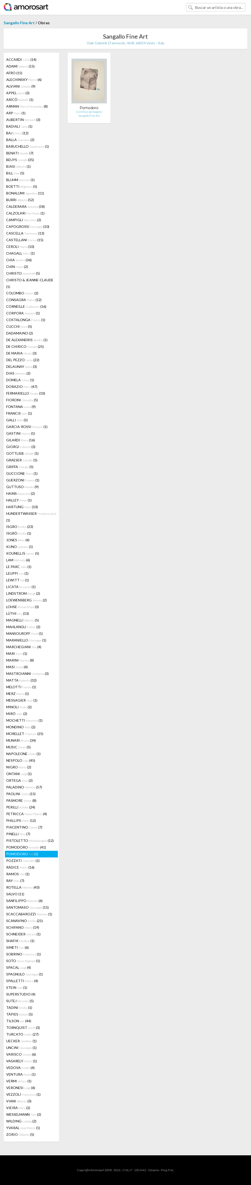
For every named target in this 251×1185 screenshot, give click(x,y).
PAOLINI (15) (21, 794)
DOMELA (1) (20, 380)
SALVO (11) (15, 894)
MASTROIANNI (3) (27, 673)
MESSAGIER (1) (21, 700)
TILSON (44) (18, 1021)
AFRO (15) (14, 73)
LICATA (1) (21, 587)
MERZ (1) (17, 693)
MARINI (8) (20, 660)
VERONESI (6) (20, 1088)
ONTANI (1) (19, 774)
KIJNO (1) (19, 547)
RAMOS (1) (17, 874)
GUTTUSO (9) (22, 487)
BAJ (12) (17, 133)
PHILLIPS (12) (21, 820)
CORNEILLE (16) (26, 306)
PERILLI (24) (20, 807)
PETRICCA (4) (26, 814)
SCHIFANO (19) (22, 927)
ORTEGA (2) (19, 780)
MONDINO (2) (20, 727)
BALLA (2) (20, 140)
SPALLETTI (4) (22, 981)
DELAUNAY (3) (21, 366)
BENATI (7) (19, 153)
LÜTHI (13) (17, 613)
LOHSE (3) (22, 607)
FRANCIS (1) (19, 413)
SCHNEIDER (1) (23, 934)
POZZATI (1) (23, 860)
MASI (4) (17, 667)
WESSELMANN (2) (23, 1114)
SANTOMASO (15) (27, 907)
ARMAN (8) (27, 106)
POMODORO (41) (26, 847)
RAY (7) (15, 880)
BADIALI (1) (19, 126)
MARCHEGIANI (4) (23, 647)
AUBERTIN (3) (23, 120)
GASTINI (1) (20, 433)
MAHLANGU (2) (23, 627)
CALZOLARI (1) (25, 213)
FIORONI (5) (22, 400)
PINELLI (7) (18, 834)
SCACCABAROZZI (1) (29, 914)
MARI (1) (16, 653)
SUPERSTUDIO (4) (20, 994)
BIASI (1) (18, 166)
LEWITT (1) (17, 580)
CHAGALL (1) (20, 253)
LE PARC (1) (18, 567)
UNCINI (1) (21, 1047)
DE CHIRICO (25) (25, 346)
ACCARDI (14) (21, 59)
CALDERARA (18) (25, 206)
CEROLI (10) (20, 246)
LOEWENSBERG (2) (26, 600)
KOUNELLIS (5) (22, 553)
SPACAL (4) (18, 967)
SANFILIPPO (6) (24, 901)
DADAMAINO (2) (19, 333)
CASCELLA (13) (25, 233)
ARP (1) (15, 113)
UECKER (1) (21, 1041)
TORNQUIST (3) (23, 1027)
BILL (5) (15, 173)
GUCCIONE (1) (22, 473)
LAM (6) (18, 560)
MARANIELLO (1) (26, 640)
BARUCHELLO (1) (27, 146)
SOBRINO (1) (23, 954)
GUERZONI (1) (22, 480)
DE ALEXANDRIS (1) (26, 340)
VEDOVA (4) (20, 1068)
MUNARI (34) (21, 740)
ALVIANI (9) (20, 86)
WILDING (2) (21, 1121)
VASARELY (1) (21, 1061)
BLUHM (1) (20, 180)
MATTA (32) (21, 680)
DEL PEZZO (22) (22, 360)
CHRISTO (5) (23, 273)
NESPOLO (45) (20, 760)
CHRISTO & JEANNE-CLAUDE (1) (29, 283)
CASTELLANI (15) (24, 240)
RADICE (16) (20, 867)
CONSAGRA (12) (24, 300)
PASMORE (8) (21, 800)
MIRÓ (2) (16, 713)
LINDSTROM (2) (23, 593)
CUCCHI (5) (19, 326)
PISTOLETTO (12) (30, 840)
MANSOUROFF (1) (24, 633)
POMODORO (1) (22, 854)
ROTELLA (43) (23, 887)
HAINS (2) (20, 493)
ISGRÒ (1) (18, 533)
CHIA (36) (19, 260)
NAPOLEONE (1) (23, 754)
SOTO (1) (23, 961)
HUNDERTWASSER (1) (31, 516)
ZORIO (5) (20, 1134)
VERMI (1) (18, 1081)
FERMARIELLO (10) (25, 393)
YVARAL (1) (23, 1128)
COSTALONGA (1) (25, 320)
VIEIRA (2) (18, 1108)
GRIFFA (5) (19, 467)
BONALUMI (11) (25, 193)
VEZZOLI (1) (23, 1094)
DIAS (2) (18, 373)
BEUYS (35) (20, 160)
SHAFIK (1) (20, 941)
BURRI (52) (20, 200)
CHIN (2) (17, 266)
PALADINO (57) (24, 787)
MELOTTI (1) (21, 687)
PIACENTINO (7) (24, 827)
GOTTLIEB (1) (22, 453)
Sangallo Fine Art (19, 22)
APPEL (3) (17, 93)
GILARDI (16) (20, 440)
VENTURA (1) (21, 1074)
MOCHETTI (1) (24, 720)
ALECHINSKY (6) (24, 79)
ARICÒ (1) (19, 99)
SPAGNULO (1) (24, 974)
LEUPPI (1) (17, 573)
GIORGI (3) (20, 447)
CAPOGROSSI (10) (27, 226)
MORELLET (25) (24, 734)
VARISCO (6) (21, 1054)
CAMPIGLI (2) (23, 220)
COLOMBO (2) (22, 293)
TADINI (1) (19, 1007)
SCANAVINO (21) (24, 921)
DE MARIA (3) (21, 353)
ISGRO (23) (19, 526)
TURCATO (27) (22, 1034)
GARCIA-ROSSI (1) (26, 427)
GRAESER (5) (21, 460)
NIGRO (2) (18, 767)
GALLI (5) (17, 420)
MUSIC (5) (18, 747)
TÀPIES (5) (19, 1014)
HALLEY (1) (19, 500)
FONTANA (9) (21, 406)
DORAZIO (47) (21, 386)
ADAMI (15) (20, 66)
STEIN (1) (16, 987)
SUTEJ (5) (20, 1001)
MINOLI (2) (19, 707)
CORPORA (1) (23, 313)
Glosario (153, 1170)
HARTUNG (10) (22, 507)
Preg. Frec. (167, 1170)
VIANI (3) (18, 1101)
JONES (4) (17, 540)
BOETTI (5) (21, 186)
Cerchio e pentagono (89, 112)
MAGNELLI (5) (22, 620)
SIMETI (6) (17, 947)
